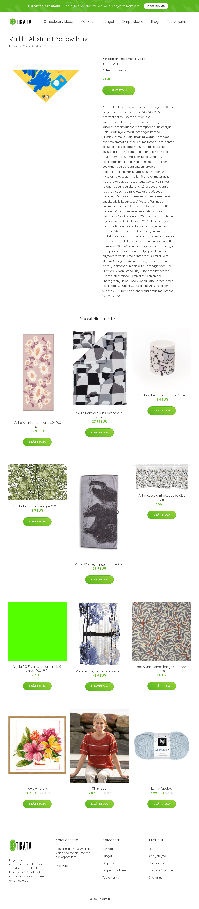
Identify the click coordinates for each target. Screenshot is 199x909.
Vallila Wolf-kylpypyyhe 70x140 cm (99, 568)
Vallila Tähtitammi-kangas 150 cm (37, 510)
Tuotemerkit (176, 23)
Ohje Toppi (99, 792)
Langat (108, 23)
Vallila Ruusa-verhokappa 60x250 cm (162, 501)
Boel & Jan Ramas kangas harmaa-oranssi (161, 672)
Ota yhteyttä (157, 859)
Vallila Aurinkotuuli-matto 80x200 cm (37, 428)
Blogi (155, 23)
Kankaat (88, 23)
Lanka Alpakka (161, 792)
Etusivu (13, 49)
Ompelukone (132, 23)
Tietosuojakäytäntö (162, 874)
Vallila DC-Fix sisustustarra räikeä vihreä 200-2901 (37, 672)
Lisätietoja (118, 94)
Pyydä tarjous (156, 5)
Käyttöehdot (157, 866)
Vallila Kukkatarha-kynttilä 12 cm (161, 399)
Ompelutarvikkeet (58, 23)
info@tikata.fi (65, 869)
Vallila (141, 62)
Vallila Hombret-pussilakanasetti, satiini (99, 418)
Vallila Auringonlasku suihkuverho (99, 674)
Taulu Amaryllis (37, 792)
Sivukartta (156, 881)
